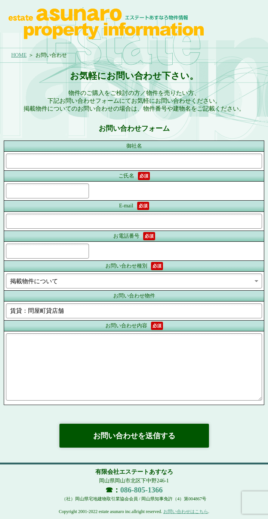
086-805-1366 (141, 490)
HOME (19, 55)
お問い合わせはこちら (185, 511)
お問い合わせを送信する (134, 436)
